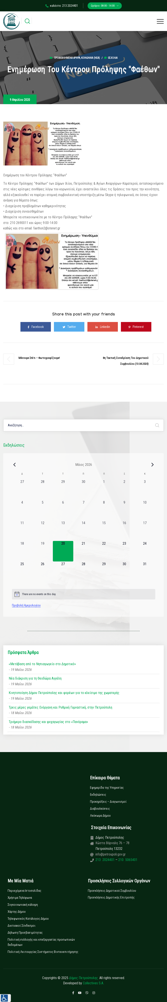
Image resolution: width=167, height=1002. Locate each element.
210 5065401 (127, 860)
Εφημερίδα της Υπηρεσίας (107, 788)
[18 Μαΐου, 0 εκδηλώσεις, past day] (22, 551)
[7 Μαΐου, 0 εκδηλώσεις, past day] (83, 510)
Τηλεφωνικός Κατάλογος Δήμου (28, 919)
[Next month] (152, 464)
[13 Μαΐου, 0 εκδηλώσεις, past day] (63, 530)
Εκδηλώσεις (98, 795)
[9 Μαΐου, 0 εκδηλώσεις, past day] (124, 510)
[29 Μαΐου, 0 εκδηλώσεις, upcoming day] (104, 571)
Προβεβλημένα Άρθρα (67, 57)
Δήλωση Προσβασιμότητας (25, 933)
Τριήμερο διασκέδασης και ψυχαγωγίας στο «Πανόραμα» (48, 722)
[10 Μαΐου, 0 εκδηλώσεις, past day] (145, 510)
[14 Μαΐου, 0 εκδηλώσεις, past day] (83, 530)
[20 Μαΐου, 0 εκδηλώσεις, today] (63, 551)
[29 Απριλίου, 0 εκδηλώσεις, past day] (63, 489)
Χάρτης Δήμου (17, 912)
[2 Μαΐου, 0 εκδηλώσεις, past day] (124, 489)
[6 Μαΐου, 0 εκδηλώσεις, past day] (63, 510)
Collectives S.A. (93, 983)
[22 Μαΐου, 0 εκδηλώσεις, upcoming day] (104, 551)
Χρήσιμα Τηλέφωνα (20, 898)
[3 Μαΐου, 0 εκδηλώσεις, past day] (145, 489)
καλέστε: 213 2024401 (61, 5)
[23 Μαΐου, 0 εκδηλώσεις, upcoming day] (124, 551)
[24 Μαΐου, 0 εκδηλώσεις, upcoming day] (145, 551)
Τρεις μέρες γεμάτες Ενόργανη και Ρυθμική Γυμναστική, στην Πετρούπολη (60, 707)
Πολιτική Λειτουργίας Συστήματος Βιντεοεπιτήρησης (43, 952)
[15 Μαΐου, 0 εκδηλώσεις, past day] (104, 530)
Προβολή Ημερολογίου (26, 605)
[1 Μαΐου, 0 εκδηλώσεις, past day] (104, 489)
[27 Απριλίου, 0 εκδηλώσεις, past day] (22, 489)
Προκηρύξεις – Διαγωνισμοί (108, 802)
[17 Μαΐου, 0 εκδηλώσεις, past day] (145, 530)
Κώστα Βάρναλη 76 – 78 (112, 843)
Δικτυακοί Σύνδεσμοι (21, 926)
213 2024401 (105, 860)
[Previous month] (14, 464)
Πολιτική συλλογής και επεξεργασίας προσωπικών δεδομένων (41, 942)
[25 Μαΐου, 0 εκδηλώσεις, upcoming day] (22, 571)
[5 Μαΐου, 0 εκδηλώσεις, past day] (42, 510)
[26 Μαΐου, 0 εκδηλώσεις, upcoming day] (42, 571)
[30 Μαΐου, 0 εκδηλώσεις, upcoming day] (124, 571)
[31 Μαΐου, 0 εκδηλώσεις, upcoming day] (145, 571)
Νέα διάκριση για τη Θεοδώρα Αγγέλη (35, 678)
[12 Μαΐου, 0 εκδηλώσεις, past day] (42, 530)
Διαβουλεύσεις (100, 809)
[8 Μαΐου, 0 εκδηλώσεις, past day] (104, 510)
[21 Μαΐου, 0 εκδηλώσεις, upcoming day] (83, 551)
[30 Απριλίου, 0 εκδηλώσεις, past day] (83, 489)
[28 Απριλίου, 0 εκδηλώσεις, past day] (42, 489)
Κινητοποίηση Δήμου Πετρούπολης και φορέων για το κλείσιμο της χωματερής (64, 693)
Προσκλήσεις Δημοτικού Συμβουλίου (112, 891)
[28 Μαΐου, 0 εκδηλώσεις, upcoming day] (83, 571)
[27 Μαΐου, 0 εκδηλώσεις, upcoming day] (63, 571)
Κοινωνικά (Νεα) (90, 57)
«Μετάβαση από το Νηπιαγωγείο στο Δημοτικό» (42, 664)
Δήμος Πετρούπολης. (84, 978)
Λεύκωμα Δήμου (100, 816)
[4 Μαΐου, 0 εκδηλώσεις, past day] (22, 510)
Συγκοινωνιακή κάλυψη (23, 905)
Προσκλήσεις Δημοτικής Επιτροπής (111, 897)
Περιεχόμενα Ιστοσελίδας (24, 891)
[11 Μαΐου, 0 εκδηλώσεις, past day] (22, 530)
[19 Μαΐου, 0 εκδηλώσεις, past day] (42, 551)
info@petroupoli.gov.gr (110, 854)
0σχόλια (110, 57)
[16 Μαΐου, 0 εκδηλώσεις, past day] (124, 530)
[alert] (83, 594)
